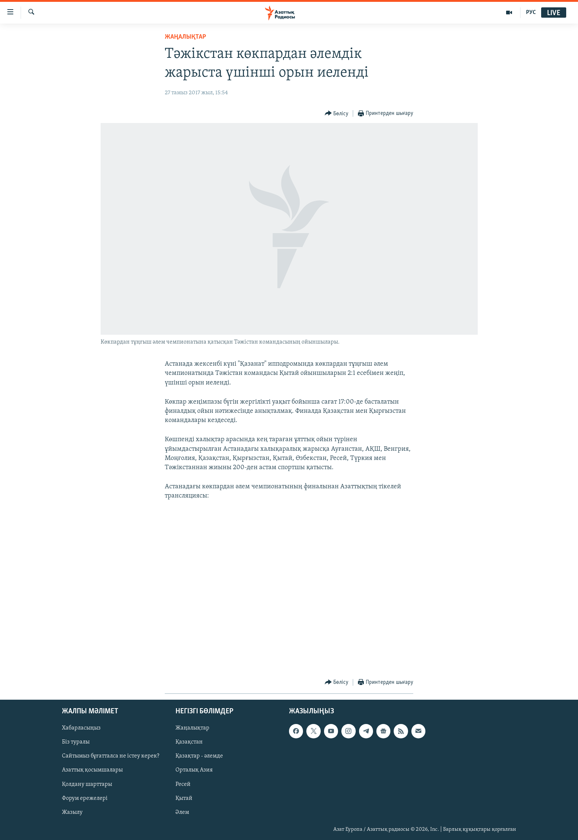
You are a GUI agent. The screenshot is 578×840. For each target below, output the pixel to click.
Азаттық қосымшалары (92, 770)
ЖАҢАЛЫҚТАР (185, 37)
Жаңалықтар (192, 728)
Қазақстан (189, 742)
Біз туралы (76, 742)
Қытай (183, 798)
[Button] (337, 114)
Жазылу (72, 812)
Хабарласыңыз (81, 728)
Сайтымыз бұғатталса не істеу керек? (110, 756)
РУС (531, 12)
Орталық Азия (194, 770)
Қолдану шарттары (87, 784)
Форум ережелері (85, 798)
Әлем (182, 812)
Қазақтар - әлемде (199, 756)
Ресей (183, 784)
